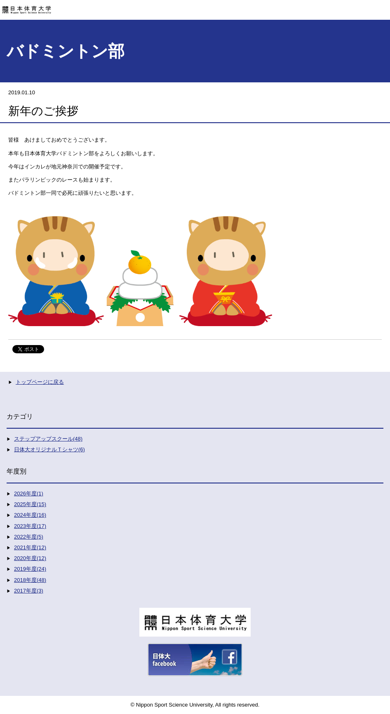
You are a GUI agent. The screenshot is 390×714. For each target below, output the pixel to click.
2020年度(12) (30, 558)
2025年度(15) (30, 504)
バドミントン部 (66, 51)
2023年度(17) (30, 526)
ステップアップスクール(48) (48, 439)
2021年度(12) (30, 547)
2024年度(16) (30, 515)
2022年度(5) (28, 537)
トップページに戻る (40, 382)
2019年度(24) (30, 569)
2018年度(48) (30, 580)
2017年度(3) (28, 591)
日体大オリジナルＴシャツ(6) (49, 449)
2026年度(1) (28, 493)
